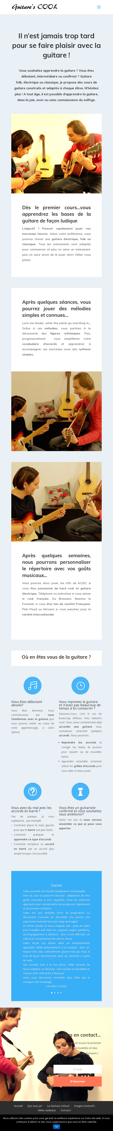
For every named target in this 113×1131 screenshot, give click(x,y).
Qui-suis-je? (34, 1106)
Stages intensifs (84, 1106)
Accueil (18, 1106)
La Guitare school (58, 1106)
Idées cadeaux (47, 1110)
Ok (56, 1127)
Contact (66, 1110)
